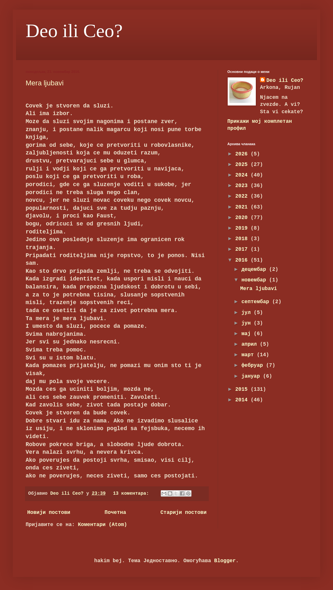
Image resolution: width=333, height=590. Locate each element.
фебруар (253, 365)
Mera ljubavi (45, 83)
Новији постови (48, 512)
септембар (256, 302)
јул (247, 313)
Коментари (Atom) (102, 525)
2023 (243, 186)
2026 (243, 154)
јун (247, 323)
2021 (243, 207)
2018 (243, 239)
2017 (243, 249)
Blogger (225, 561)
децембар (255, 269)
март (249, 355)
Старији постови (183, 512)
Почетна (115, 512)
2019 (243, 228)
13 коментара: (132, 493)
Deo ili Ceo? (74, 30)
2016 (243, 260)
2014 (243, 400)
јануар (252, 376)
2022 (243, 196)
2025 (243, 165)
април (250, 344)
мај (247, 334)
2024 (243, 175)
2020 (243, 218)
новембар (255, 280)
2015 (243, 389)
